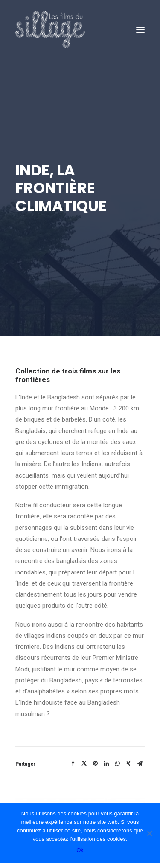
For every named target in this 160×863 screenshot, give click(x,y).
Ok (80, 850)
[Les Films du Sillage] (50, 29)
